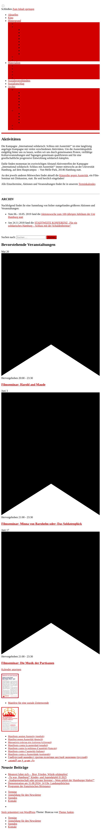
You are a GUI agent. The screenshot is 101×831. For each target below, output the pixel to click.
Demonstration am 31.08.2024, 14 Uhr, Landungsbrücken (39, 783)
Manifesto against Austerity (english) (26, 736)
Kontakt (12, 800)
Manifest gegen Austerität (28, 26)
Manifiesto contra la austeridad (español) (28, 745)
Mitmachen (27, 116)
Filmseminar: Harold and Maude (23, 384)
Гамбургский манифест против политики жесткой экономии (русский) (47, 757)
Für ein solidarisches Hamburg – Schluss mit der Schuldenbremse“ (42, 224)
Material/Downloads (32, 104)
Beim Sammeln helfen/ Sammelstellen (41, 119)
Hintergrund (14, 20)
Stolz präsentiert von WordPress (18, 812)
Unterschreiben (29, 113)
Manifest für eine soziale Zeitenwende (35, 23)
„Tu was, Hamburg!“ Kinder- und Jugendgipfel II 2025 (37, 777)
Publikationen (22, 68)
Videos (18, 74)
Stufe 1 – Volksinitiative (27, 110)
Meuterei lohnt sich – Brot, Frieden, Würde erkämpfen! (38, 774)
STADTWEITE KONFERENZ (31, 128)
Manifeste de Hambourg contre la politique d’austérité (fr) (52, 41)
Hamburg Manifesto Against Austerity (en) (44, 29)
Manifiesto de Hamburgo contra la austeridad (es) (47, 38)
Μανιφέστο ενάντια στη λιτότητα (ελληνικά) (30, 742)
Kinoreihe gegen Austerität (73, 175)
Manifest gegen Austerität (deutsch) (25, 739)
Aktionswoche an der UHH (29, 125)
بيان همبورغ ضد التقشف (21, 760)
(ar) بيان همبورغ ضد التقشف (37, 53)
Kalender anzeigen (11, 669)
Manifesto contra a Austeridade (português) (29, 754)
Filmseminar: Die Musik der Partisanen (27, 663)
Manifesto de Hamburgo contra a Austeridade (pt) (47, 47)
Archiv (11, 86)
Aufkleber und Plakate (27, 77)
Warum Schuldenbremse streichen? (40, 95)
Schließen (6, 9)
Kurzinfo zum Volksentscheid (37, 92)
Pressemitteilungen (25, 65)
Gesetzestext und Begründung (37, 101)
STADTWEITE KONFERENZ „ (51, 222)
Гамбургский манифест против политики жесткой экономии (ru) (57, 50)
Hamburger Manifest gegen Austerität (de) (44, 32)
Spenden (25, 107)
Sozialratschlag (16, 83)
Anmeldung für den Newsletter (24, 794)
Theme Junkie (66, 812)
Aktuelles (13, 14)
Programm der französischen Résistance (29, 786)
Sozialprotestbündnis (19, 80)
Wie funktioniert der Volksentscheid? (41, 98)
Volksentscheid (23, 89)
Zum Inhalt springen (23, 9)
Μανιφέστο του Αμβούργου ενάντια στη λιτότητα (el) (50, 35)
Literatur (19, 71)
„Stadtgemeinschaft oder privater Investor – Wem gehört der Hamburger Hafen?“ (51, 780)
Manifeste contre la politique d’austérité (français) (32, 748)
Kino (10, 17)
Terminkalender (87, 184)
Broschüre (20, 56)
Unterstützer (21, 59)
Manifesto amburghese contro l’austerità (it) (44, 44)
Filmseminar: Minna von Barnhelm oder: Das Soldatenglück (41, 523)
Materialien (14, 62)
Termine (12, 791)
